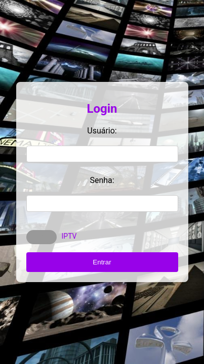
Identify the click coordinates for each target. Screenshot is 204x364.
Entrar (102, 262)
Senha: (102, 180)
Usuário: (101, 130)
